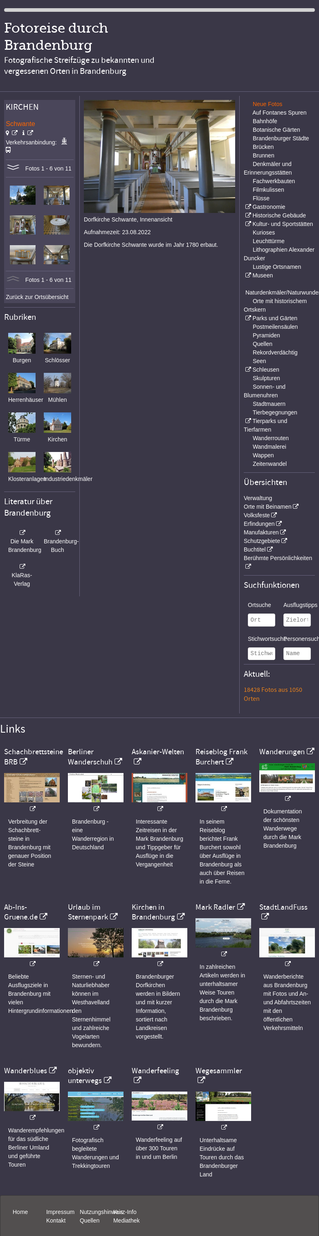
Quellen (262, 344)
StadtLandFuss (283, 907)
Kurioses (264, 232)
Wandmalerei (269, 446)
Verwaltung (258, 498)
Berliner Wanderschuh (90, 756)
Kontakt (55, 1220)
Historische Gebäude (279, 215)
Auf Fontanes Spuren (279, 112)
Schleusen (265, 369)
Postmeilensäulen (275, 326)
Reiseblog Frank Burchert (221, 756)
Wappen (263, 455)
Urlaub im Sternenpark (88, 912)
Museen (262, 275)
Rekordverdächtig (275, 352)
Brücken (263, 147)
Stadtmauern (269, 404)
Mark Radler (215, 907)
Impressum (60, 1212)
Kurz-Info (125, 1212)
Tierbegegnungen (275, 412)
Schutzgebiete (262, 541)
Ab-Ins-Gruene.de (21, 912)
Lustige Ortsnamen (277, 267)
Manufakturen (261, 532)
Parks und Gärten (274, 318)
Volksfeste (257, 515)
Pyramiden (266, 335)
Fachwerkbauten (274, 181)
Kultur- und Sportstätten (282, 224)
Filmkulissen (268, 189)
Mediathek (126, 1220)
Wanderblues (25, 1071)
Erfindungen (259, 524)
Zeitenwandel (270, 464)
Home (20, 1212)
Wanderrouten (271, 438)
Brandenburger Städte (281, 138)
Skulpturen (266, 378)
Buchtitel (255, 549)
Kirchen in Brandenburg (153, 912)
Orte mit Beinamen (268, 506)
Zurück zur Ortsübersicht (37, 297)
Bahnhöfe (265, 121)
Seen (259, 361)
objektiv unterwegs (85, 1075)
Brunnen (263, 155)
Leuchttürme (269, 241)
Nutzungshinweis (101, 1212)
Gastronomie (268, 207)
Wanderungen (282, 752)
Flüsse (261, 198)
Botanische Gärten (276, 129)
